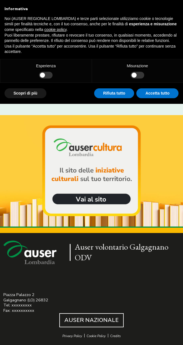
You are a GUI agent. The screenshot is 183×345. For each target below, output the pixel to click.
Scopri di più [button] (25, 93)
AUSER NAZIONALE (91, 320)
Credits (115, 336)
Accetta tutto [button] (157, 93)
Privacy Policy (72, 336)
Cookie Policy (96, 336)
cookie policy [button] (55, 29)
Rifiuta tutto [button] (114, 93)
